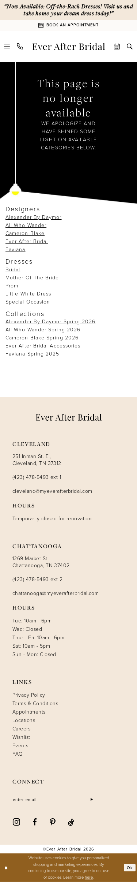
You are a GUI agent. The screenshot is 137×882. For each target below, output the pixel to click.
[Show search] (129, 46)
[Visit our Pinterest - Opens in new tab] (52, 821)
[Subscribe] (91, 799)
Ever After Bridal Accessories (42, 346)
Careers (21, 729)
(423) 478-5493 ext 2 (37, 579)
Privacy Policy (28, 695)
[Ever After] (68, 46)
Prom (11, 286)
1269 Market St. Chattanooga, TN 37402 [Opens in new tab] (41, 562)
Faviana (15, 249)
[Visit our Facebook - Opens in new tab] (34, 821)
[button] (7, 46)
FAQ (17, 754)
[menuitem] (7, 46)
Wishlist (21, 737)
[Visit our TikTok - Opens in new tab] (71, 821)
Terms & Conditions (35, 703)
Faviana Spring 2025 (32, 354)
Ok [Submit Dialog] (130, 867)
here (89, 877)
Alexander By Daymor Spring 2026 (50, 321)
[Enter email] (53, 799)
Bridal (12, 269)
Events (20, 745)
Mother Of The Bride (32, 278)
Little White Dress (28, 294)
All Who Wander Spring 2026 (42, 330)
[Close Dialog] (6, 867)
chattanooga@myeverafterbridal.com (55, 593)
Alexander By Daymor (33, 217)
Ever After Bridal (26, 241)
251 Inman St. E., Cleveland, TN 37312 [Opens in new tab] (36, 460)
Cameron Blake (25, 233)
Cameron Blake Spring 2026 (42, 338)
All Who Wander (25, 225)
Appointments (29, 712)
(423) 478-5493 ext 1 (36, 477)
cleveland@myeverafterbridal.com (52, 491)
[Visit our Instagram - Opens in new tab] (16, 821)
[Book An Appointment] (68, 25)
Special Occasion (27, 302)
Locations (23, 720)
